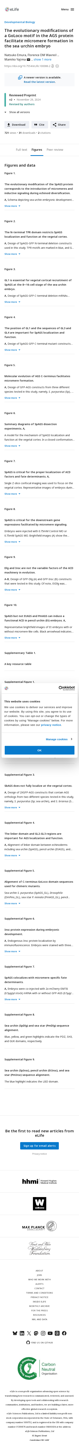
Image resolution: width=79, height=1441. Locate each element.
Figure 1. (10, 173)
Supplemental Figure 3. (19, 774)
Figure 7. (10, 461)
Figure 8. (10, 509)
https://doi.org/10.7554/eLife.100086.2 (27, 66)
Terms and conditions (39, 1292)
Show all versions (19, 112)
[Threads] (57, 1334)
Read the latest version (39, 82)
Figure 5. (10, 365)
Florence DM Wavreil (42, 55)
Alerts (39, 1284)
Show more (10, 206)
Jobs (39, 1275)
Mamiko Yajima (17, 59)
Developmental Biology (19, 22)
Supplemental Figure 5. (19, 870)
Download (19, 124)
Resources (39, 1315)
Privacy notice (39, 1153)
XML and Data (39, 1319)
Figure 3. (10, 269)
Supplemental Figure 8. (19, 1014)
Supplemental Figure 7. (19, 966)
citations (44, 133)
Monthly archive (39, 1306)
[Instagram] (43, 1334)
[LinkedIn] (22, 1334)
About (39, 1270)
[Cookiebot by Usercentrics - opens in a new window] (58, 688)
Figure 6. (10, 413)
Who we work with (39, 1279)
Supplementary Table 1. (20, 653)
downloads (27, 133)
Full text (21, 150)
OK (39, 750)
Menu (65, 9)
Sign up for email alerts (39, 1145)
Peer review (55, 150)
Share (62, 124)
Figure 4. (10, 317)
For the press (39, 1310)
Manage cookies (57, 739)
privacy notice (51, 724)
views (10, 133)
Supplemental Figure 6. (19, 918)
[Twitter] (29, 1334)
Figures (37, 150)
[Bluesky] (15, 1334)
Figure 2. (10, 221)
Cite (42, 124)
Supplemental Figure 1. (19, 682)
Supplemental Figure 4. (19, 822)
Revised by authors (21, 104)
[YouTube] (50, 1334)
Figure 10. (10, 605)
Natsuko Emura (15, 55)
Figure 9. (10, 557)
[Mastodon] (36, 1334)
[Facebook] (64, 1334)
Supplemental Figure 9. (19, 1059)
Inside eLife (39, 1301)
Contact (39, 1288)
